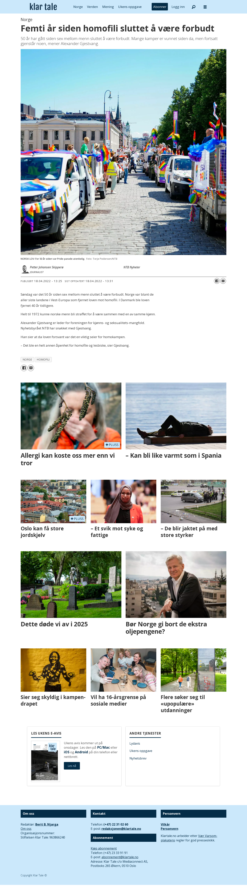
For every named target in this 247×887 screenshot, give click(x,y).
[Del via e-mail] (223, 281)
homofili (43, 359)
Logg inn (178, 6)
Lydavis (134, 743)
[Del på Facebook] (217, 281)
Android (81, 752)
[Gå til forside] (43, 7)
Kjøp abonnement (104, 848)
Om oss (26, 829)
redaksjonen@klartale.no (121, 829)
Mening (108, 6)
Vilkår (165, 824)
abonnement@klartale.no (120, 857)
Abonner (159, 6)
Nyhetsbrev (137, 758)
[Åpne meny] (205, 6)
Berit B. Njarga (46, 824)
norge (27, 359)
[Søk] (193, 7)
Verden (92, 6)
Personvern (169, 829)
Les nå (72, 766)
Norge (78, 6)
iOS (66, 752)
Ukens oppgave (130, 6)
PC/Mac (103, 747)
